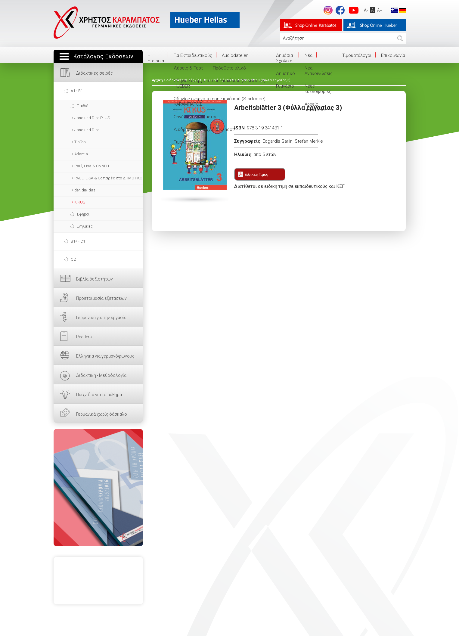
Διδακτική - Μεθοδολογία (101, 375)
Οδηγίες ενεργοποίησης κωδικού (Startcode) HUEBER (219, 83)
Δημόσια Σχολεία (284, 58)
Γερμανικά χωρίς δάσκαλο (101, 414)
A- (366, 10)
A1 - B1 (77, 90)
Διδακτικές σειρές (94, 73)
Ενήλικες (85, 226)
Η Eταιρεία (155, 58)
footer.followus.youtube (354, 10)
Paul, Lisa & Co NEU (91, 166)
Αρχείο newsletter (315, 106)
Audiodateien (235, 55)
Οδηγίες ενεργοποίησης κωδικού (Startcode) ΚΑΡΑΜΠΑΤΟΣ (219, 101)
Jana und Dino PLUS (92, 118)
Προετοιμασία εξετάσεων (101, 298)
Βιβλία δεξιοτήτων (94, 279)
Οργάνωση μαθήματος (196, 116)
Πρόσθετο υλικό (229, 68)
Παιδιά (82, 106)
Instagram (328, 10)
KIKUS (79, 202)
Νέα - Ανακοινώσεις (319, 70)
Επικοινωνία (393, 55)
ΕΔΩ (98, 487)
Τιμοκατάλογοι (188, 142)
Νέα (308, 55)
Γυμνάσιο (285, 86)
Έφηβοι (83, 214)
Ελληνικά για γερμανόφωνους (105, 356)
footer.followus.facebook (340, 10)
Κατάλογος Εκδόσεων (103, 56)
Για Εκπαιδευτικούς (193, 55)
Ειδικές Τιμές (256, 174)
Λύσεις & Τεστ (188, 68)
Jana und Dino (86, 130)
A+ (379, 10)
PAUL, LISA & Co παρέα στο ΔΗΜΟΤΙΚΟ (108, 178)
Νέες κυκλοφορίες (318, 88)
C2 (73, 259)
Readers (84, 336)
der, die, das (84, 190)
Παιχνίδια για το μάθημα (99, 394)
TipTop (80, 142)
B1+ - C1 (78, 241)
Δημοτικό (285, 73)
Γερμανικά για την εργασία (101, 317)
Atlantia (81, 154)
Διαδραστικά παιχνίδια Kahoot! (204, 129)
